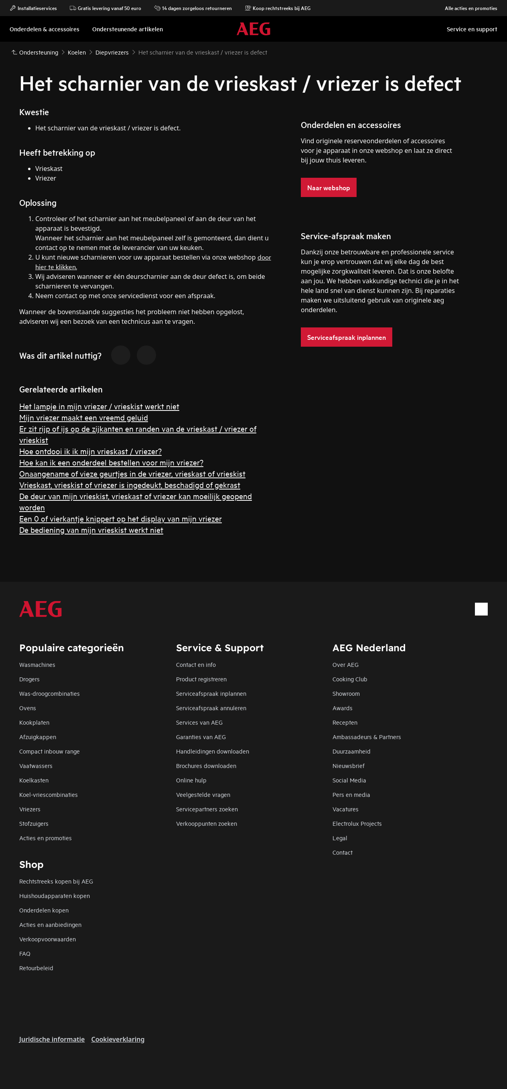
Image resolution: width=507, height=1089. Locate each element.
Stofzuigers (34, 823)
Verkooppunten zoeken (206, 823)
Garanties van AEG (201, 736)
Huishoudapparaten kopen (54, 895)
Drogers (29, 679)
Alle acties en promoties (467, 8)
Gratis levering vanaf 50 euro (105, 8)
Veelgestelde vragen (203, 794)
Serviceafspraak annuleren (211, 707)
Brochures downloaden (206, 765)
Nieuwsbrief (349, 765)
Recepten (345, 722)
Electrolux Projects (357, 823)
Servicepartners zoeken (207, 809)
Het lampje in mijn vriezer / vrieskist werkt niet (99, 406)
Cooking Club (350, 679)
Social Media (349, 780)
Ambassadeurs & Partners (367, 736)
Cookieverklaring (117, 1039)
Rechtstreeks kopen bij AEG (56, 881)
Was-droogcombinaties (49, 693)
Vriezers (30, 809)
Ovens (27, 707)
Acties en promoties (45, 837)
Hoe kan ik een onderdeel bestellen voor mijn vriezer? (111, 462)
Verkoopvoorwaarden (47, 939)
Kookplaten (34, 722)
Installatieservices (33, 8)
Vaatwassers (36, 765)
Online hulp (191, 780)
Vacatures (346, 809)
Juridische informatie (52, 1039)
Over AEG (346, 664)
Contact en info (196, 664)
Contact (343, 852)
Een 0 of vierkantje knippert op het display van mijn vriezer (120, 518)
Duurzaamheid (352, 751)
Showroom (346, 693)
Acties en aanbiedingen (50, 924)
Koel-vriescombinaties (48, 794)
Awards (343, 707)
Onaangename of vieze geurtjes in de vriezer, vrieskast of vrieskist (132, 473)
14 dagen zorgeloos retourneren (193, 8)
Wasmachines (37, 664)
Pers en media (351, 794)
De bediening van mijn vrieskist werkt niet (91, 529)
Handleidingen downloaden (212, 751)
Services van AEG (199, 722)
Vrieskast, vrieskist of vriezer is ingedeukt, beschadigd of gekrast (129, 484)
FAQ (24, 953)
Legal (340, 837)
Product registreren (201, 679)
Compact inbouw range (49, 751)
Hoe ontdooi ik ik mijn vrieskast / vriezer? (90, 451)
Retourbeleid (36, 967)
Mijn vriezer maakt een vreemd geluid (83, 417)
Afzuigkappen (37, 736)
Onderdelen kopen (44, 910)
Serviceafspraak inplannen (211, 693)
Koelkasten (34, 780)
